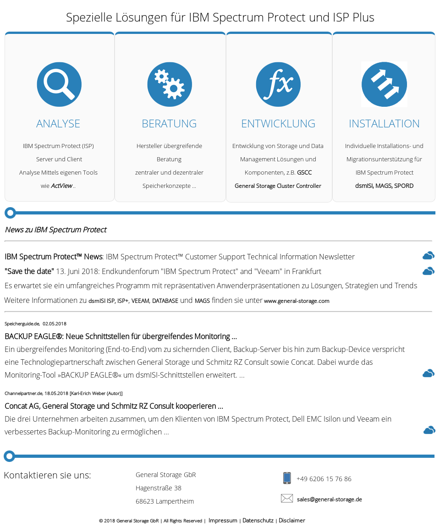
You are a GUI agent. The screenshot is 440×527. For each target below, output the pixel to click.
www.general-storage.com (296, 301)
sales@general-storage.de (329, 499)
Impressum (223, 520)
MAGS (202, 301)
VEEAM (140, 301)
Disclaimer (292, 520)
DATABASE (165, 301)
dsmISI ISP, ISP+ (108, 301)
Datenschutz (258, 520)
